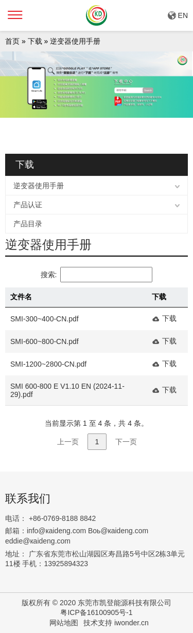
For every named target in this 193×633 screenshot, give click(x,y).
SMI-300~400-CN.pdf (44, 319)
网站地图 (63, 623)
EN (183, 15)
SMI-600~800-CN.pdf (44, 341)
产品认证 (27, 205)
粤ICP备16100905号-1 (96, 612)
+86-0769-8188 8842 (62, 518)
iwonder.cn (131, 623)
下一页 (126, 442)
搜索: (97, 274)
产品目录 (27, 224)
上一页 (68, 442)
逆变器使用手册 (75, 41)
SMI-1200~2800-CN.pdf (48, 364)
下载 (35, 41)
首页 (12, 41)
